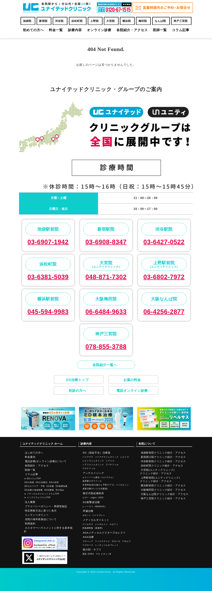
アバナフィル (112, 464)
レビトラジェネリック (93, 461)
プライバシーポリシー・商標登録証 (46, 506)
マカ (98, 554)
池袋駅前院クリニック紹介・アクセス (163, 452)
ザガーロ (116, 541)
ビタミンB (106, 554)
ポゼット (86, 515)
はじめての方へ (34, 452)
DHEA (91, 554)
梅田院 (142, 21)
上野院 (94, 21)
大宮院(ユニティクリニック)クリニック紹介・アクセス (157, 471)
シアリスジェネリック (93, 464)
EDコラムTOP (33, 478)
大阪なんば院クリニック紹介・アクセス (164, 494)
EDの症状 (54, 482)
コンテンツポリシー (37, 514)
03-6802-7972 (164, 276)
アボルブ (126, 541)
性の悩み (60, 490)
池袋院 (27, 21)
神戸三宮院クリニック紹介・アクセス (163, 498)
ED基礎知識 (61, 486)
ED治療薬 (49, 490)
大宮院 (110, 21)
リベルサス (87, 524)
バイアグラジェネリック (107, 457)
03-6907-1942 (48, 242)
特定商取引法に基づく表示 (41, 510)
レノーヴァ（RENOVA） (94, 506)
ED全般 (50, 486)
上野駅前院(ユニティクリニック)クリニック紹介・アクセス (160, 479)
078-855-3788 (106, 346)
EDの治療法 (42, 482)
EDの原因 (29, 482)
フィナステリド (102, 541)
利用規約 (30, 523)
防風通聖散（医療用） (93, 528)
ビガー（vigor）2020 (93, 497)
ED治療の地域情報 (34, 490)
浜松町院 (77, 21)
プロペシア (87, 541)
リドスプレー (98, 515)
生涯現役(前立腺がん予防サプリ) (98, 485)
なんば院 (160, 21)
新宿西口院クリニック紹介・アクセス (163, 457)
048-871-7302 (106, 276)
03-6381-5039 (48, 276)
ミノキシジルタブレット (107, 545)
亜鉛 (84, 554)
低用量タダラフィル (92, 481)
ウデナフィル (88, 468)
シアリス (110, 461)
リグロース (87, 545)
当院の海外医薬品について (41, 519)
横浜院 (126, 21)
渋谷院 (59, 21)
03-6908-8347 (106, 242)
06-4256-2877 (164, 311)
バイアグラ (87, 457)
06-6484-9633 (106, 311)
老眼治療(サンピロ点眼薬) (95, 488)
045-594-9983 (48, 311)
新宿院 (43, 21)
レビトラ (124, 457)
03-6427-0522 (164, 242)
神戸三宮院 (181, 21)
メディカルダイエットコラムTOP (42, 494)
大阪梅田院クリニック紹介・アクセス (163, 489)
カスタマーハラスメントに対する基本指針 (48, 529)
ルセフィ (114, 524)
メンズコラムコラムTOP (38, 497)
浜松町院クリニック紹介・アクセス (162, 465)
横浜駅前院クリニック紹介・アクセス (163, 485)
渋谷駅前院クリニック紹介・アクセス (163, 461)
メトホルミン (122, 485)
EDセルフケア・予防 (35, 486)
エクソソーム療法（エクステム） (98, 477)
